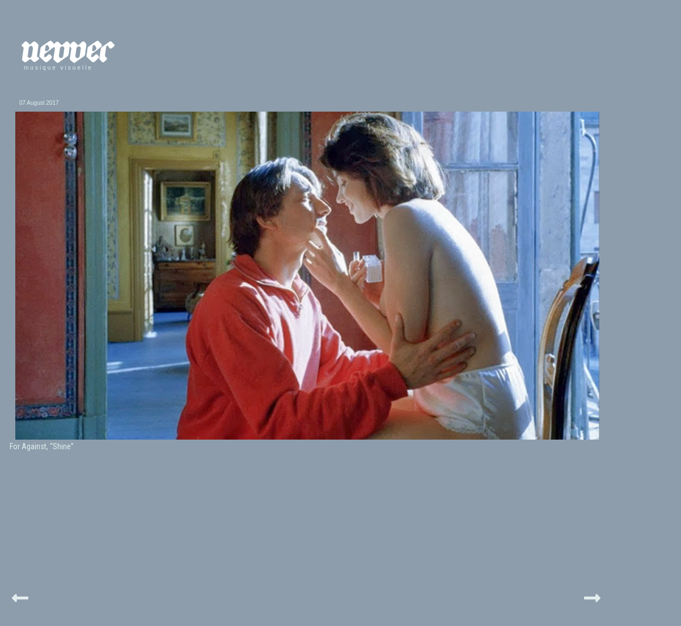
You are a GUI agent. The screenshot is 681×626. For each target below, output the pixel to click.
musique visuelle (58, 68)
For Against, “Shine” (42, 446)
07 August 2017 (39, 103)
